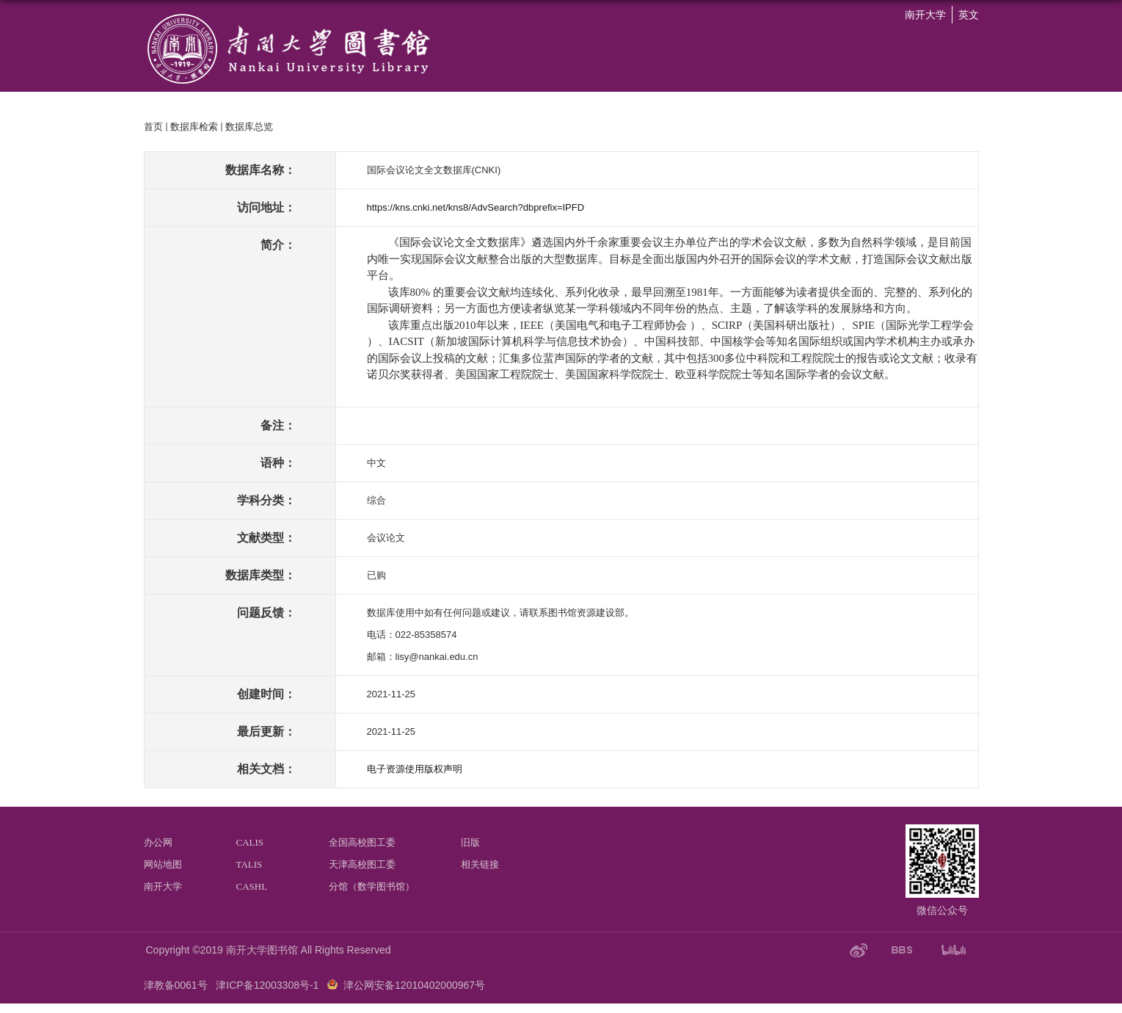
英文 (968, 15)
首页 (153, 126)
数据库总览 (249, 126)
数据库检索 (194, 126)
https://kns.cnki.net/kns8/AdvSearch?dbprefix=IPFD (476, 207)
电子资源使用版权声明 (414, 768)
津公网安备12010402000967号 (414, 985)
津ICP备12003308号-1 (267, 985)
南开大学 (925, 15)
